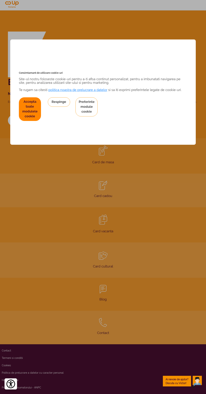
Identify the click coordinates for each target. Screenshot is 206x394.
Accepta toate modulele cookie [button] (30, 109)
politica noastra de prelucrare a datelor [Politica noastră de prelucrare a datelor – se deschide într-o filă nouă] (77, 90)
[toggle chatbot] (182, 381)
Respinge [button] (59, 102)
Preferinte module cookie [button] (87, 106)
